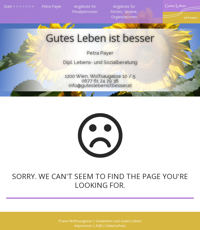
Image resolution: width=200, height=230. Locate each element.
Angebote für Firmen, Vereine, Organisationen (124, 11)
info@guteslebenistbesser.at (100, 85)
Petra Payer (51, 6)
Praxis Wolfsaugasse (75, 221)
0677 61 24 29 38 (100, 81)
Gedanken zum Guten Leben (118, 221)
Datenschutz (116, 225)
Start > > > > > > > (19, 6)
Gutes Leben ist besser (100, 38)
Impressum (83, 225)
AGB (99, 225)
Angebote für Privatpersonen (85, 9)
